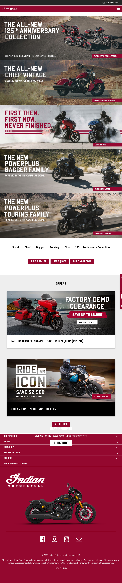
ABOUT (7, 442)
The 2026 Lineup (11, 436)
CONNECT (8, 458)
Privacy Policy (61, 567)
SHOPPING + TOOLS (12, 453)
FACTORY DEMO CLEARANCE (15, 464)
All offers (61, 424)
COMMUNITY (9, 447)
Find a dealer (38, 261)
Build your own (82, 261)
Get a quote (60, 261)
